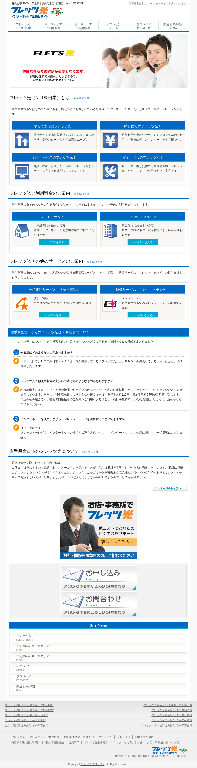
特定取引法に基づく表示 (26, 742)
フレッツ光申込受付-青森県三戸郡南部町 (29, 705)
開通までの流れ (173, 26)
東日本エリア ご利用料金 (53, 26)
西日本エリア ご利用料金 (83, 26)
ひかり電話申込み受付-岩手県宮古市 (26, 725)
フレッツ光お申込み (96, 742)
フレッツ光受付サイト (92, 764)
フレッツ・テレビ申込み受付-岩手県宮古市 (166, 725)
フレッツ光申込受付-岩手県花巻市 (171, 715)
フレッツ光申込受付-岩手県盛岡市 (171, 710)
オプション (113, 26)
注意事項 (74, 742)
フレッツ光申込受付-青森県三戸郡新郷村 (29, 710)
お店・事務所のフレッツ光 (163, 742)
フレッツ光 (23, 26)
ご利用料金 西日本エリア (32, 657)
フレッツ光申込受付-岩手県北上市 (25, 720)
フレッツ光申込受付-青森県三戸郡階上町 (167, 705)
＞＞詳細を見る (54, 242)
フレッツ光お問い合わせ (127, 742)
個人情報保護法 (54, 742)
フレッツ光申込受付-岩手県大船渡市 (26, 715)
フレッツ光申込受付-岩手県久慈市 (171, 720)
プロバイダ (143, 26)
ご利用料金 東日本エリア (32, 647)
